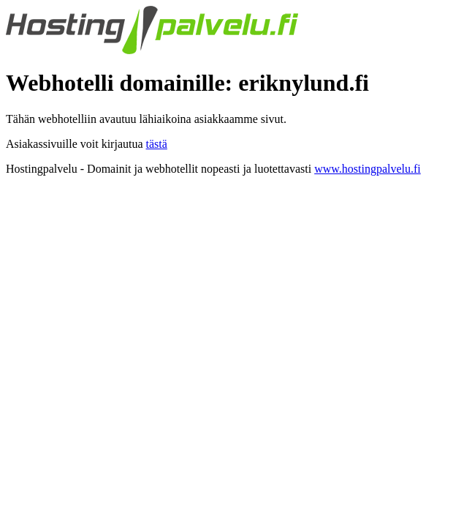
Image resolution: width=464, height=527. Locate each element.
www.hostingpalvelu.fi (367, 168)
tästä (156, 144)
